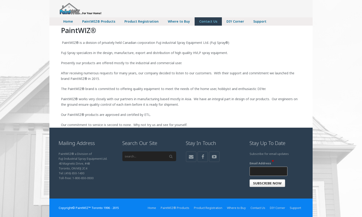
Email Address (262, 163)
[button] (267, 183)
